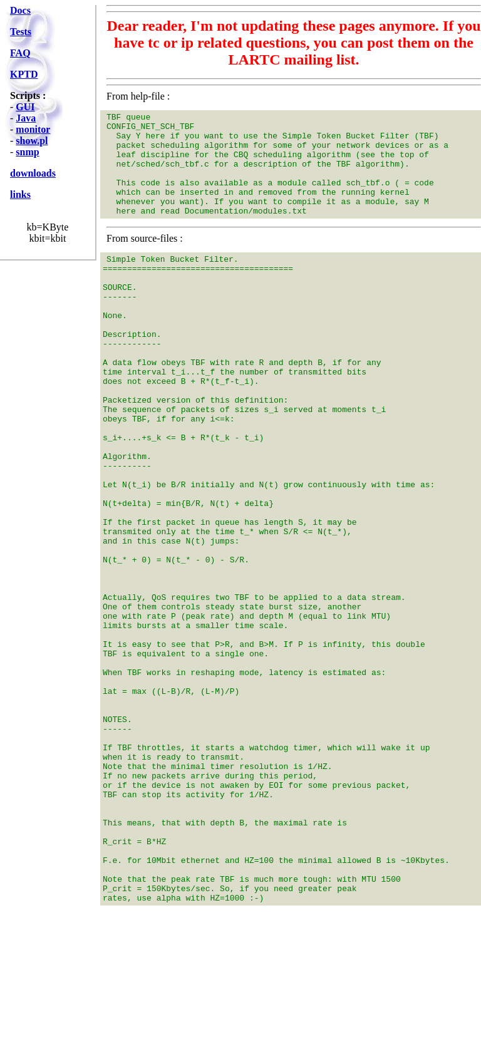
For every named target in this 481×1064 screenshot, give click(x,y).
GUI (25, 106)
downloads (33, 173)
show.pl (32, 140)
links (20, 194)
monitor (33, 129)
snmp (27, 152)
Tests (20, 31)
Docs (20, 10)
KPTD (24, 74)
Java (26, 118)
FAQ (20, 53)
